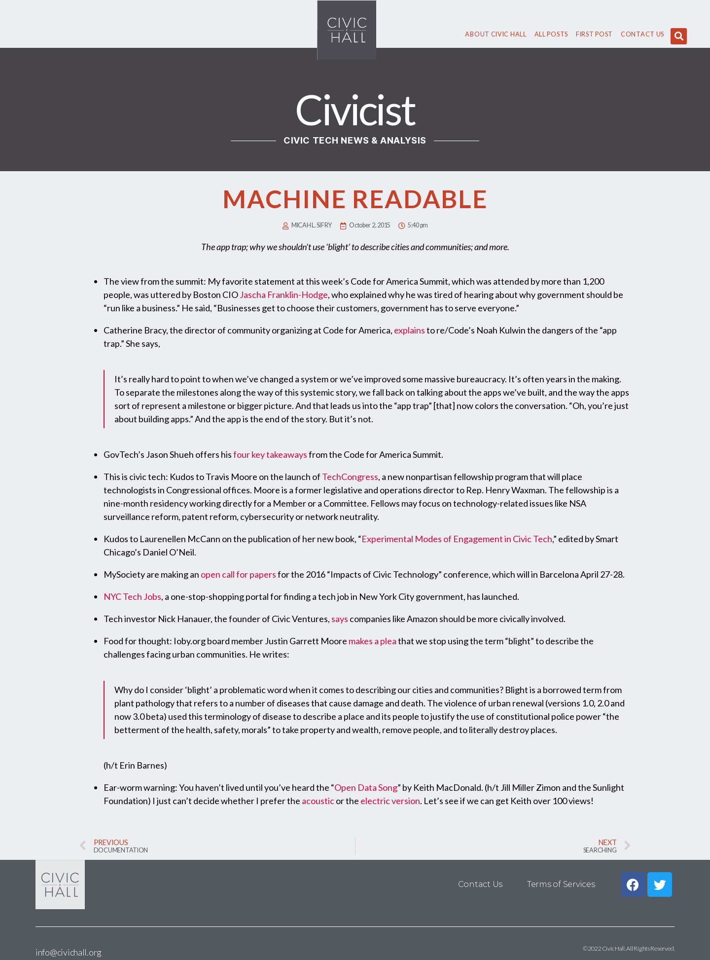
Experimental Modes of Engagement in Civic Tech (456, 538)
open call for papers (238, 574)
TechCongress (350, 476)
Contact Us (642, 34)
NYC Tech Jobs (132, 596)
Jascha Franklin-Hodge (284, 294)
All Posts (551, 34)
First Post (594, 34)
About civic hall (495, 34)
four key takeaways (270, 454)
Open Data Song (365, 787)
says (339, 618)
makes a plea (372, 640)
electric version (390, 800)
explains (409, 330)
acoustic (318, 800)
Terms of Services (561, 884)
